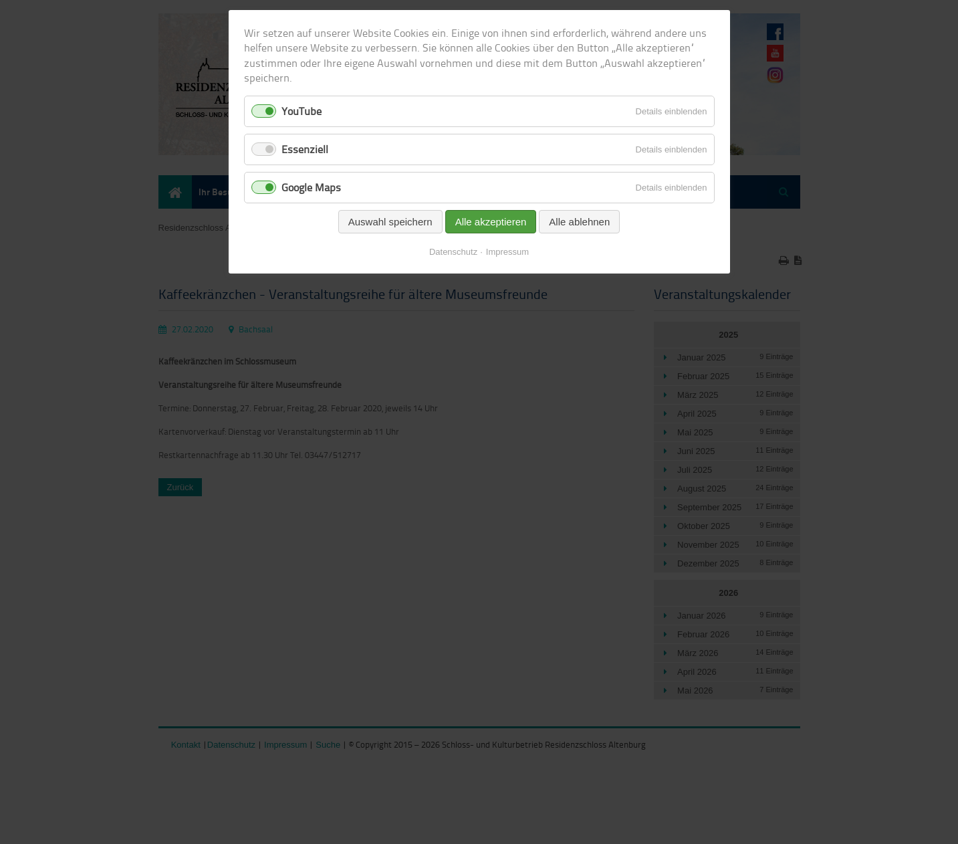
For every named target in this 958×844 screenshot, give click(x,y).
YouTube (301, 111)
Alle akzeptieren (491, 221)
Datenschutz (453, 252)
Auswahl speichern (390, 221)
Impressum (507, 252)
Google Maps (311, 187)
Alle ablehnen (579, 221)
